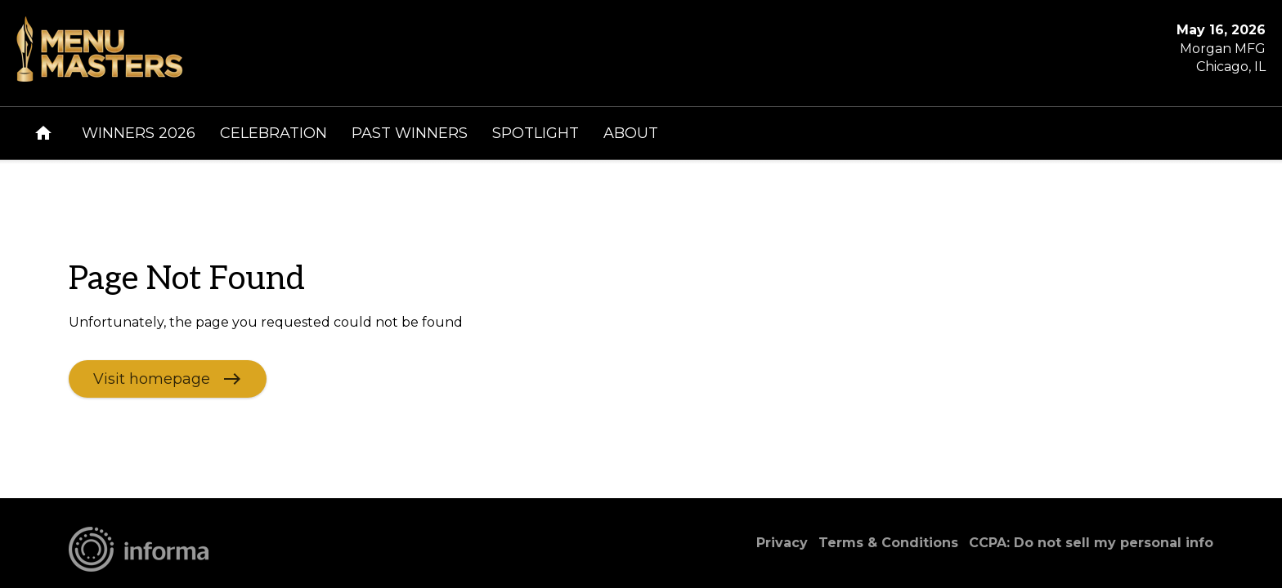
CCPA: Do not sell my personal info (1091, 542)
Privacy (782, 542)
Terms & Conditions (888, 542)
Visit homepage (151, 378)
